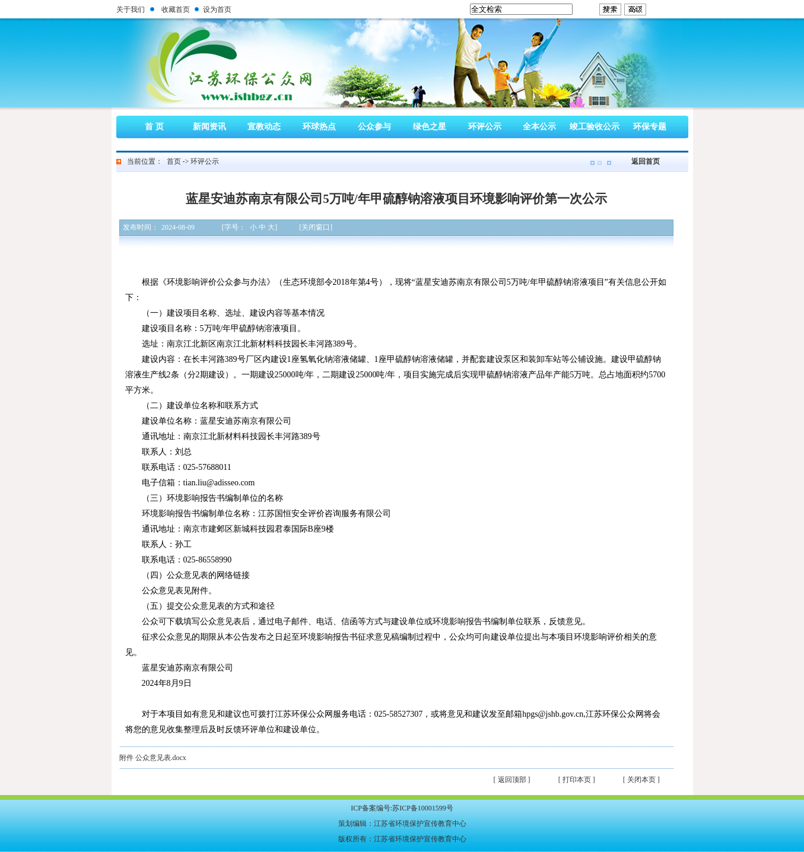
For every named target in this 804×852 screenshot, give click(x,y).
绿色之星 (429, 126)
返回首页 (645, 161)
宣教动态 (264, 126)
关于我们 (130, 9)
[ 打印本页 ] (576, 779)
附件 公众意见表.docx (152, 758)
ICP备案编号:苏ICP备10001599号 (402, 808)
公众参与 (374, 126)
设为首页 (217, 9)
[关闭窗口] (315, 227)
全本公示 (539, 126)
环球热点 (319, 126)
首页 (174, 161)
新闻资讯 (209, 126)
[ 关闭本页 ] (641, 779)
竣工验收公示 (594, 126)
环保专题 (649, 126)
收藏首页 (175, 9)
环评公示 (484, 126)
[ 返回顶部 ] (512, 779)
